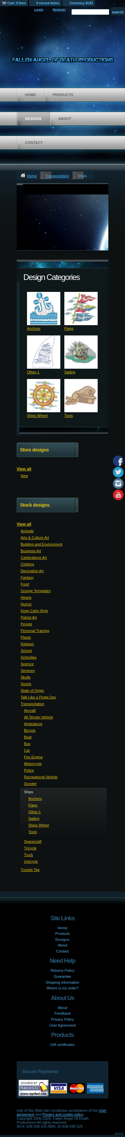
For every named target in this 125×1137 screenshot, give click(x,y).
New (24, 476)
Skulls (25, 677)
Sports (26, 684)
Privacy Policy (62, 1019)
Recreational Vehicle (40, 777)
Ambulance (33, 724)
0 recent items (47, 3)
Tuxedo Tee (30, 870)
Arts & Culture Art (35, 538)
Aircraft (30, 710)
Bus (27, 744)
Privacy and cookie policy (63, 1114)
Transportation (57, 176)
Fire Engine (33, 757)
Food (25, 584)
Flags (68, 328)
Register (59, 9)
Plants (26, 637)
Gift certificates (62, 1045)
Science (27, 664)
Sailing (69, 372)
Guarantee (62, 976)
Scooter (30, 784)
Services (28, 671)
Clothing (27, 564)
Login (38, 9)
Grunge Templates (36, 591)
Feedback (62, 1013)
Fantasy (27, 577)
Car (27, 750)
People (26, 624)
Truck (28, 855)
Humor (26, 604)
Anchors (33, 328)
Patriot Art (29, 617)
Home (30, 95)
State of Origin (32, 691)
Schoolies (29, 657)
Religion (27, 644)
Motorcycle (33, 764)
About (64, 119)
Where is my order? (63, 988)
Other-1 (33, 372)
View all (24, 469)
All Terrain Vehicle (38, 717)
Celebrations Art (34, 558)
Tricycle (30, 848)
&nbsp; (43, 308)
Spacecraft (33, 841)
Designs (33, 119)
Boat (28, 737)
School (26, 651)
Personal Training (35, 631)
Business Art (31, 551)
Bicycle (30, 730)
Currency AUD (81, 3)
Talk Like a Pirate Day (38, 697)
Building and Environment (41, 544)
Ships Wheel (37, 416)
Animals (27, 531)
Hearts (26, 597)
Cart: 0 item (16, 3)
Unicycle (31, 861)
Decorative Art (32, 571)
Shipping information (62, 982)
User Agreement (62, 1025)
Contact (34, 143)
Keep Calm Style (34, 611)
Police (29, 770)
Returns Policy (62, 970)
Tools (68, 416)
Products (63, 95)
